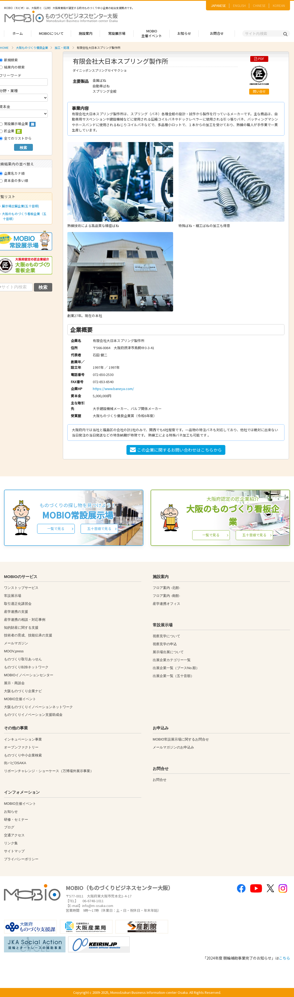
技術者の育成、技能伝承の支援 (28, 635)
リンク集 (11, 843)
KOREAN (279, 5)
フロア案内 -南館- (166, 596)
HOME (4, 47)
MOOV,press (14, 651)
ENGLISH (239, 5)
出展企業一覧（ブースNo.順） (176, 668)
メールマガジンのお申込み (173, 747)
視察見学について (166, 636)
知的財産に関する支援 (21, 628)
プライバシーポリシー (21, 859)
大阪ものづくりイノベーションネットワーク (38, 707)
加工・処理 (62, 47)
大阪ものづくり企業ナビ (23, 691)
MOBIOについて (51, 33)
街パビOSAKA (15, 763)
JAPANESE (218, 5)
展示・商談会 (14, 683)
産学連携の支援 (16, 612)
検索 (23, 148)
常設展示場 (116, 33)
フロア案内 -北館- (166, 588)
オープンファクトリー (21, 747)
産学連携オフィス (166, 604)
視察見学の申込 (165, 644)
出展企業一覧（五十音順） (173, 676)
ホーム (17, 33)
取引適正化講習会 (18, 604)
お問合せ (217, 33)
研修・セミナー (16, 819)
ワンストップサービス (21, 588)
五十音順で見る (99, 528)
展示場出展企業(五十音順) (19, 206)
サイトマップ (14, 851)
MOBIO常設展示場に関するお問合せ (181, 739)
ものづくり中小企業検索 (23, 755)
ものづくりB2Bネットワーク (26, 667)
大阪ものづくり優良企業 (32, 47)
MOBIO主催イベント (151, 33)
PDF (259, 58)
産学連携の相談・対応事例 (24, 620)
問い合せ (259, 91)
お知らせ (184, 33)
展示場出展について (168, 652)
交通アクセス (14, 835)
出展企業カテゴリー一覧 (172, 660)
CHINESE (259, 5)
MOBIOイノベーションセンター (28, 675)
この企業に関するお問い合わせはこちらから (176, 450)
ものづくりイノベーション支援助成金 (33, 715)
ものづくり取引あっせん (23, 659)
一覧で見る (55, 528)
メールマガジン (16, 643)
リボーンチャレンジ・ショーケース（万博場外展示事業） (49, 771)
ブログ (9, 827)
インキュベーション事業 (23, 739)
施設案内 (86, 33)
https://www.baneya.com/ (113, 388)
